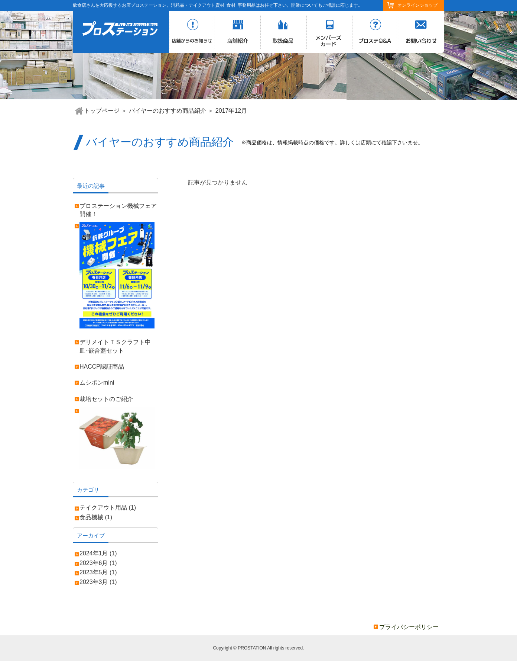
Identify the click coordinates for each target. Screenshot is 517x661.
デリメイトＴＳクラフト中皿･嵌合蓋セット (115, 346)
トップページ (102, 111)
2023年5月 (93, 572)
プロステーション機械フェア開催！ (118, 210)
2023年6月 (93, 563)
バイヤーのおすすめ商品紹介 (167, 111)
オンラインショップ (417, 5)
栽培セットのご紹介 (106, 399)
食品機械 (91, 517)
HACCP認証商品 (101, 366)
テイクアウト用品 (103, 507)
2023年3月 (93, 582)
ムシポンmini (96, 382)
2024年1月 (93, 553)
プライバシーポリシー (409, 627)
